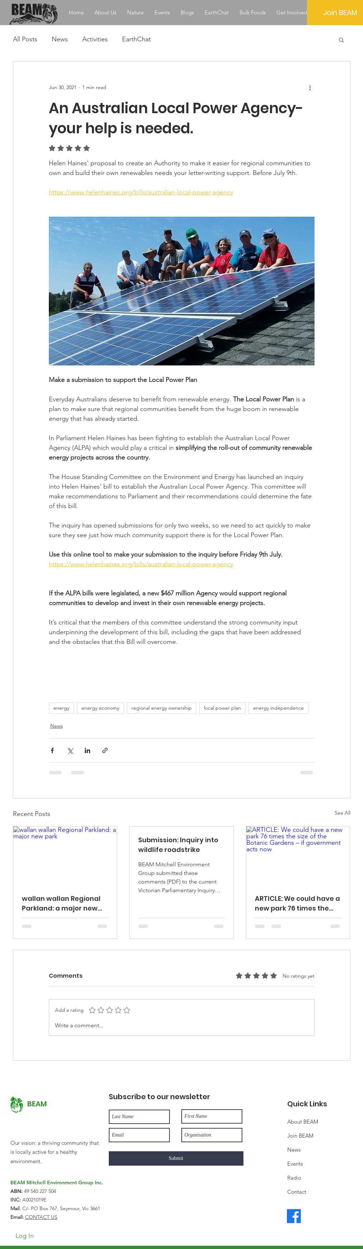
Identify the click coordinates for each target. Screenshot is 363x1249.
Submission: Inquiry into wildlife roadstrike (178, 844)
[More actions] (310, 87)
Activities (95, 39)
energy (61, 708)
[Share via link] (105, 750)
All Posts (25, 39)
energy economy (100, 708)
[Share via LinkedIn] (87, 750)
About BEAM (302, 1121)
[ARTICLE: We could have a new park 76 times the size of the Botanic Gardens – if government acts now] (298, 855)
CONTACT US (41, 1217)
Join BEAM (300, 1135)
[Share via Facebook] (52, 750)
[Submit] (176, 1158)
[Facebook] (294, 1216)
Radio (294, 1177)
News (60, 39)
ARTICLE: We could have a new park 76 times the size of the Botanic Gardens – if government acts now (297, 903)
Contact (296, 1191)
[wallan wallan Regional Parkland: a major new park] (65, 855)
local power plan (222, 708)
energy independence (278, 708)
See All (342, 813)
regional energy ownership (161, 708)
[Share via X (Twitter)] (69, 750)
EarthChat (136, 39)
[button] (341, 39)
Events (295, 1163)
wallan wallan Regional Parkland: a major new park (61, 903)
